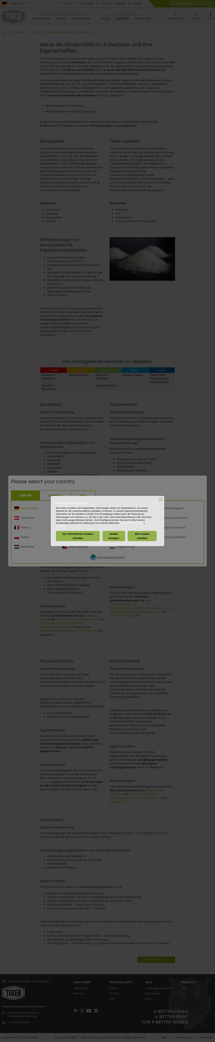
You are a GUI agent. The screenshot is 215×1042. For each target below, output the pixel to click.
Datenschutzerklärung (131, 523)
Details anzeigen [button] (113, 536)
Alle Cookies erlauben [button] (142, 536)
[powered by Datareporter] (160, 501)
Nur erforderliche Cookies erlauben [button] (77, 536)
